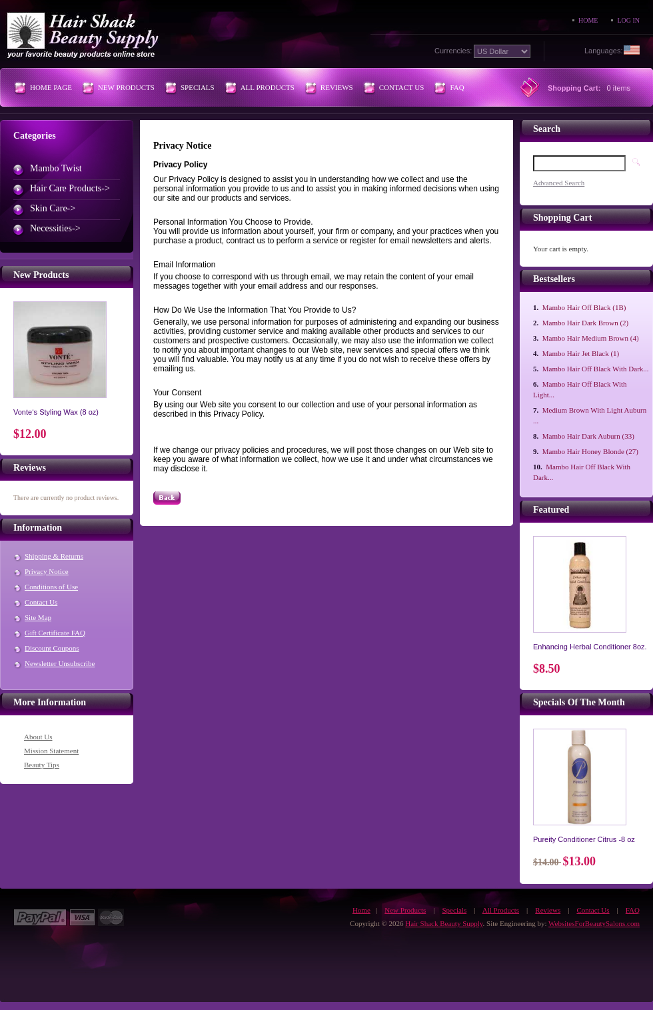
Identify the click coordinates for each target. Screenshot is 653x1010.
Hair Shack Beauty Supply (443, 923)
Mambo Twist (56, 168)
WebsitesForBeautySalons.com (594, 923)
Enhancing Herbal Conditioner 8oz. (590, 647)
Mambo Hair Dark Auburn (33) (588, 436)
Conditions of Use (51, 587)
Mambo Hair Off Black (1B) (584, 307)
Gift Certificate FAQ (55, 633)
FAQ (457, 87)
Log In (628, 20)
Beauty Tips (41, 765)
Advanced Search (558, 183)
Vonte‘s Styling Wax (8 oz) (56, 412)
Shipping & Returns (54, 556)
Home (588, 20)
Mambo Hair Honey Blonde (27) (590, 451)
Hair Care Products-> (70, 188)
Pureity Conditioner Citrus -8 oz (584, 839)
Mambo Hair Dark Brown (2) (585, 323)
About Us (38, 737)
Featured (551, 510)
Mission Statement (51, 751)
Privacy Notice (47, 571)
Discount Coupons (52, 648)
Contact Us (401, 87)
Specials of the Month (579, 702)
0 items (618, 88)
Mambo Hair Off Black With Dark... (595, 369)
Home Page (51, 87)
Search (546, 129)
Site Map (38, 617)
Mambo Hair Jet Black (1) (580, 353)
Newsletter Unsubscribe (60, 663)
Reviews (337, 87)
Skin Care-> (52, 208)
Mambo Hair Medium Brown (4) (590, 338)
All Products (268, 87)
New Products (126, 87)
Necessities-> (55, 228)
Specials (198, 87)
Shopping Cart (562, 218)
